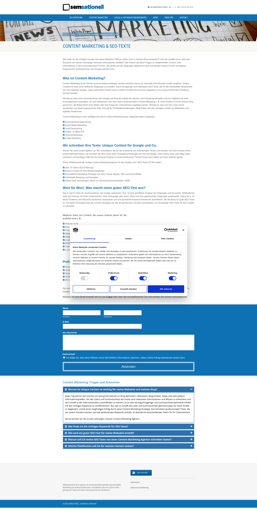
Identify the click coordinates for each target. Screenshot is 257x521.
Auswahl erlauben (128, 289)
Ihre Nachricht (70, 333)
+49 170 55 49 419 (184, 7)
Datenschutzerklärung (139, 488)
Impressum (135, 482)
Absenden (128, 366)
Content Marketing (98, 17)
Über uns (169, 17)
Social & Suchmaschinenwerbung (130, 17)
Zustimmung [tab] (89, 239)
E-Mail (109, 297)
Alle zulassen (166, 289)
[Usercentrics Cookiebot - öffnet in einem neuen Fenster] (166, 230)
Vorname (66, 317)
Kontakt (184, 17)
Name (66, 308)
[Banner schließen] (183, 230)
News (155, 17)
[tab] (128, 389)
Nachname (108, 317)
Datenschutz (70, 354)
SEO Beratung (75, 17)
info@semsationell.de (159, 7)
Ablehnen (91, 289)
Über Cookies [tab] (167, 239)
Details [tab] (128, 239)
